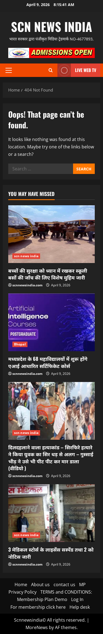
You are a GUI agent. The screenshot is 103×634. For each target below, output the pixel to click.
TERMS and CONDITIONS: (66, 592)
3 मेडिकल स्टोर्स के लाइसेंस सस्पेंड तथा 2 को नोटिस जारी (51, 553)
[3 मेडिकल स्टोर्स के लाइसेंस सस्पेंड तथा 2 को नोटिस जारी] (51, 513)
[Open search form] (51, 70)
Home (21, 585)
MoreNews (37, 627)
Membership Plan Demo (42, 599)
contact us (64, 585)
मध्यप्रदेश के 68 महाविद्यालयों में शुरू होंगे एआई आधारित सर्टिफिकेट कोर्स (47, 362)
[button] (9, 70)
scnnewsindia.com (27, 285)
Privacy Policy (23, 592)
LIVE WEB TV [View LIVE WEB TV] (76, 70)
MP (82, 585)
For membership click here (38, 607)
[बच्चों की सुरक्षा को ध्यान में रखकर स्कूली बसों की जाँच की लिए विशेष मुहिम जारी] (51, 234)
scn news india (51, 26)
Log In (77, 599)
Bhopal (20, 344)
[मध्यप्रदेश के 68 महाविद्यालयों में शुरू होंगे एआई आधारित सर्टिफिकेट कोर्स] (51, 322)
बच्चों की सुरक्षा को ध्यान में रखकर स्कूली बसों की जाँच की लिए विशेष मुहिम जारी (47, 274)
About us (40, 585)
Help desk (79, 607)
